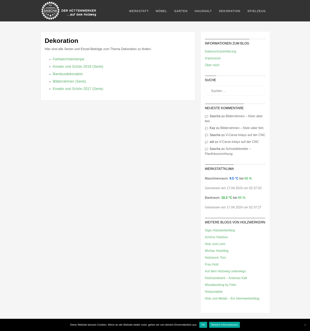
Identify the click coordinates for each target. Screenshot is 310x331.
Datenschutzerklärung (220, 51)
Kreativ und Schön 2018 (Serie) (78, 67)
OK (203, 324)
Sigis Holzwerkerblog (220, 230)
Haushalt (203, 11)
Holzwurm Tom (215, 257)
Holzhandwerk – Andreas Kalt (226, 278)
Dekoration (229, 11)
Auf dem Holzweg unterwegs (225, 271)
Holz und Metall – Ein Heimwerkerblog (232, 298)
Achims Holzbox (216, 237)
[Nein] (305, 325)
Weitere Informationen (224, 324)
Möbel (161, 11)
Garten (181, 11)
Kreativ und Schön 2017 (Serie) (78, 89)
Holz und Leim (215, 244)
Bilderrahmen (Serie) (69, 81)
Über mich (212, 65)
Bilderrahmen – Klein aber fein (242, 128)
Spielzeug (256, 11)
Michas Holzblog (216, 250)
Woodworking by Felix (220, 285)
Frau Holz (212, 264)
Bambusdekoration (68, 74)
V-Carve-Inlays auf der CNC (245, 135)
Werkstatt (139, 11)
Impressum (213, 58)
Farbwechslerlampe (68, 59)
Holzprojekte (214, 291)
